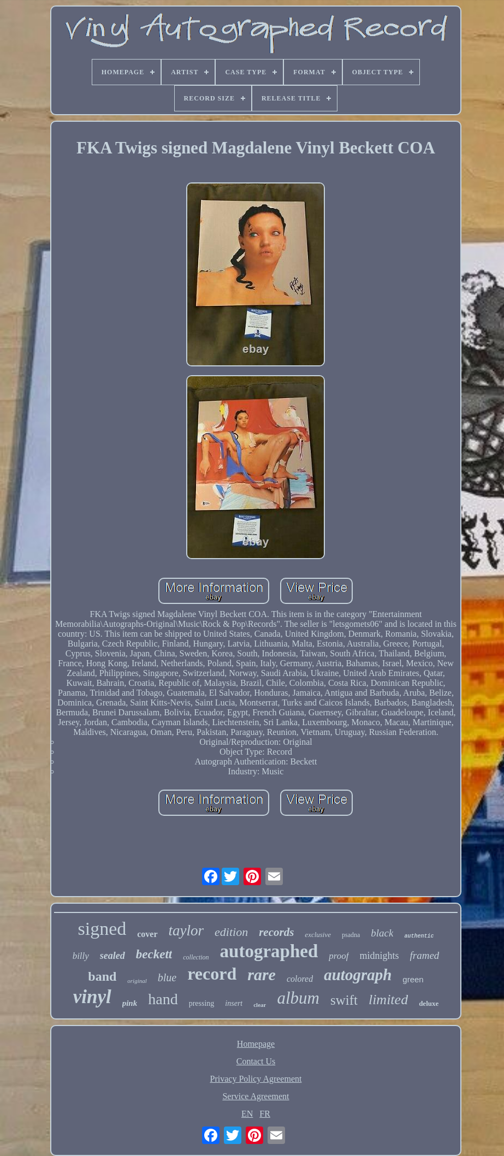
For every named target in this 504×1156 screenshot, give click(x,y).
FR (264, 1113)
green (412, 979)
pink (130, 1003)
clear (259, 1004)
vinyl (92, 996)
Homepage (256, 1043)
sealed (112, 955)
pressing (202, 1003)
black (382, 933)
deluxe (428, 1003)
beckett (154, 954)
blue (167, 977)
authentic (419, 936)
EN (247, 1113)
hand (162, 999)
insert (233, 1003)
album (298, 997)
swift (344, 1000)
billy (81, 956)
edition (231, 932)
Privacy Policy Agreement (256, 1078)
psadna (351, 935)
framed (425, 955)
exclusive (318, 934)
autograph (358, 974)
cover (147, 934)
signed (102, 928)
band (102, 976)
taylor (186, 930)
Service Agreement (255, 1096)
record (211, 973)
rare (261, 974)
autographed (269, 951)
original (136, 980)
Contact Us (256, 1061)
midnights (379, 955)
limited (388, 999)
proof (338, 956)
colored (300, 978)
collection (196, 957)
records (276, 932)
